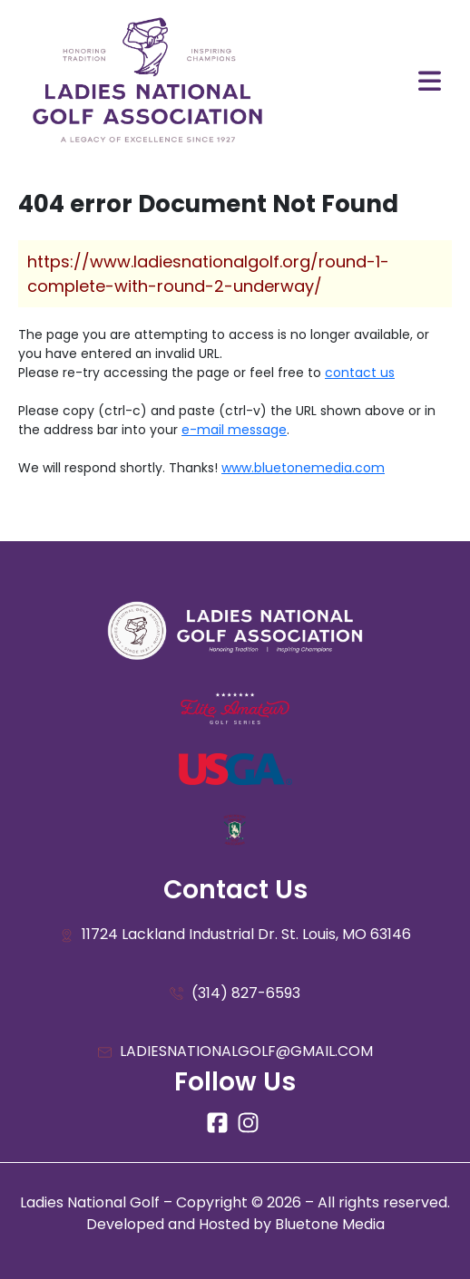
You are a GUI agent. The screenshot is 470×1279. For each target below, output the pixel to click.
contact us (360, 372)
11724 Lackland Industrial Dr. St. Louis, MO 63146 (235, 935)
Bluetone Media (330, 1224)
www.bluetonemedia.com (303, 468)
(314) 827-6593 (235, 994)
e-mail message (234, 430)
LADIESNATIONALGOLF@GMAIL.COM (235, 1052)
